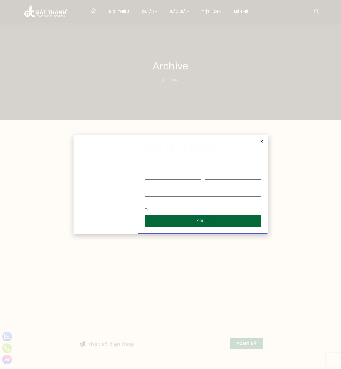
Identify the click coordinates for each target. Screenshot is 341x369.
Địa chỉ (150, 193)
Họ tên (150, 176)
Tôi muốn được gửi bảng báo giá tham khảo (182, 210)
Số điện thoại (214, 176)
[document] (170, 184)
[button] (261, 141)
